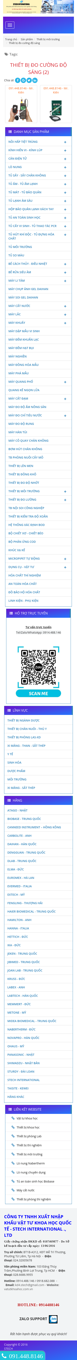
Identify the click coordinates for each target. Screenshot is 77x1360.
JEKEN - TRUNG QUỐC (22, 953)
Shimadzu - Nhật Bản (23, 1063)
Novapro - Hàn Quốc (23, 1038)
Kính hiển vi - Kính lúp (38, 150)
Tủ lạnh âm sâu (38, 201)
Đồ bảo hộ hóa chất (24, 592)
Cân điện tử (38, 159)
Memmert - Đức (19, 1004)
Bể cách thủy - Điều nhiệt (38, 264)
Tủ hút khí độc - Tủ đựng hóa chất (38, 236)
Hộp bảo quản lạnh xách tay (38, 209)
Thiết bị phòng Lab (29, 1136)
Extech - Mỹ (16, 895)
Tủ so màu (16, 255)
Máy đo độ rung (21, 424)
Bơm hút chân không (25, 449)
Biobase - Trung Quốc (24, 819)
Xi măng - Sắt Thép (21, 788)
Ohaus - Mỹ (15, 1046)
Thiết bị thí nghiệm (29, 1145)
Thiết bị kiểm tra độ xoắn (28, 516)
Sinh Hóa (14, 762)
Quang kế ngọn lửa (23, 390)
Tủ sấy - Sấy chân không (38, 176)
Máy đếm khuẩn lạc (23, 339)
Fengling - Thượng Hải (25, 903)
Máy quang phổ (38, 382)
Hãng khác (15, 1097)
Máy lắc (38, 315)
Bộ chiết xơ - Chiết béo (25, 533)
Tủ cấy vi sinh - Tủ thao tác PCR (38, 226)
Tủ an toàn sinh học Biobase (35, 1181)
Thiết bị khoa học (28, 1127)
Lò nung (38, 167)
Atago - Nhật (17, 810)
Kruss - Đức (16, 979)
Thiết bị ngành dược (23, 720)
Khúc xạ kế (16, 550)
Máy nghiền (17, 356)
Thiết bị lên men (20, 466)
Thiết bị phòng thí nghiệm (34, 1199)
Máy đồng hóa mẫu (23, 365)
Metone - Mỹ (16, 1012)
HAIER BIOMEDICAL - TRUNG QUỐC (31, 911)
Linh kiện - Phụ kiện (23, 601)
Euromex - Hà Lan (20, 878)
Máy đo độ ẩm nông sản (27, 407)
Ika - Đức (14, 945)
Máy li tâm (38, 281)
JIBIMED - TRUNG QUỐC (23, 962)
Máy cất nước (38, 306)
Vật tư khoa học (27, 1118)
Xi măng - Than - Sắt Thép (26, 746)
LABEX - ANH (16, 987)
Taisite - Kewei (18, 1088)
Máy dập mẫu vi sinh (24, 331)
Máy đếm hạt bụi (21, 348)
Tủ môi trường (20, 247)
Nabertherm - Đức (21, 1029)
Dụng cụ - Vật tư (38, 567)
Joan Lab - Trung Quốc (24, 970)
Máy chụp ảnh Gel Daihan (28, 289)
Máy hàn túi (17, 432)
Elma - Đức (15, 869)
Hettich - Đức (17, 937)
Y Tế (10, 754)
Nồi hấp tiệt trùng (38, 142)
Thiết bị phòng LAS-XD (24, 737)
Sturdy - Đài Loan (20, 1071)
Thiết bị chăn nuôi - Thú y (27, 729)
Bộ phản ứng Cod (22, 542)
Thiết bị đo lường (38, 500)
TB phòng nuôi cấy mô (25, 457)
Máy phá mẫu (18, 373)
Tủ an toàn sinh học (38, 218)
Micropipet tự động (38, 559)
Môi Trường (16, 779)
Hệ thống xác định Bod (26, 525)
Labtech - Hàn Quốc (22, 996)
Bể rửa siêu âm (38, 272)
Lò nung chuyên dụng (31, 1172)
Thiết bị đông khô (22, 474)
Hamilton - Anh (19, 920)
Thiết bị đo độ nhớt (23, 483)
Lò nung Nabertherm (31, 1163)
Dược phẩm (16, 771)
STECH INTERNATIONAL (23, 1080)
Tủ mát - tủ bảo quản (38, 193)
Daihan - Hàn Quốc (22, 844)
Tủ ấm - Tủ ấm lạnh (38, 184)
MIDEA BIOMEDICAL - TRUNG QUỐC (31, 1021)
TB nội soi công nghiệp (26, 508)
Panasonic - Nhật (20, 1055)
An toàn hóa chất (22, 584)
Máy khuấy (38, 323)
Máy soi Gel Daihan (23, 297)
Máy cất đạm (38, 399)
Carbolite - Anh (19, 836)
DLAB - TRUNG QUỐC (21, 861)
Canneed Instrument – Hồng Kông (34, 827)
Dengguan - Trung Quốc (26, 852)
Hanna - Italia (18, 928)
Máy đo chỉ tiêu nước (38, 416)
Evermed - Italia (19, 886)
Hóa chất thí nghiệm (24, 575)
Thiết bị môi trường (38, 491)
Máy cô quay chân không (28, 441)
